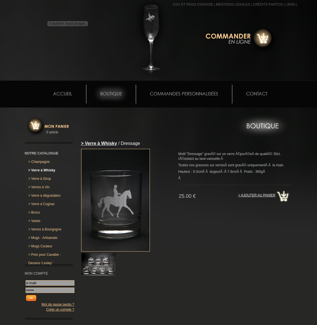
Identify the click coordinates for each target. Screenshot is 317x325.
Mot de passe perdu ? (57, 304)
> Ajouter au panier (256, 195)
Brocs (34, 212)
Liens (290, 4)
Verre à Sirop (39, 179)
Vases (34, 221)
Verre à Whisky (42, 170)
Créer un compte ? (60, 309)
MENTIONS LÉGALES (233, 4)
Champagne (39, 162)
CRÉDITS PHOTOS (268, 4)
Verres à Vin (39, 187)
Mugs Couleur (40, 246)
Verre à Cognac (41, 204)
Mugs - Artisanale (42, 238)
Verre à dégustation (44, 196)
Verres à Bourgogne (44, 229)
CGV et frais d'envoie (193, 4)
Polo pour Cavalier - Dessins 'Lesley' (44, 256)
